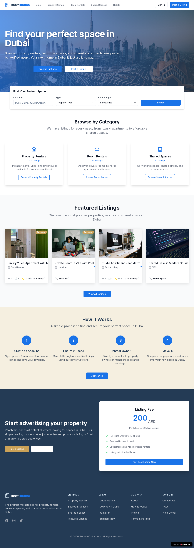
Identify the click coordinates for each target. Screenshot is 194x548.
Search (160, 102)
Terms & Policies (140, 518)
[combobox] (76, 103)
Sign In (161, 4)
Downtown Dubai (109, 506)
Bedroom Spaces (78, 506)
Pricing (135, 512)
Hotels (116, 5)
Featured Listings (77, 518)
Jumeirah (104, 512)
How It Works (139, 506)
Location (18, 97)
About (134, 500)
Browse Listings (47, 69)
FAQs (165, 506)
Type (58, 97)
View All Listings (97, 294)
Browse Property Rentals (34, 177)
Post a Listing (179, 4)
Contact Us (168, 500)
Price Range (104, 97)
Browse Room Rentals (97, 177)
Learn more (42, 449)
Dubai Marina (107, 500)
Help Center (169, 512)
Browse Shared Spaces (160, 177)
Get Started (97, 375)
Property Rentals (55, 5)
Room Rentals (77, 5)
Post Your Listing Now (144, 462)
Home (38, 5)
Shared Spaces (99, 5)
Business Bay (107, 518)
